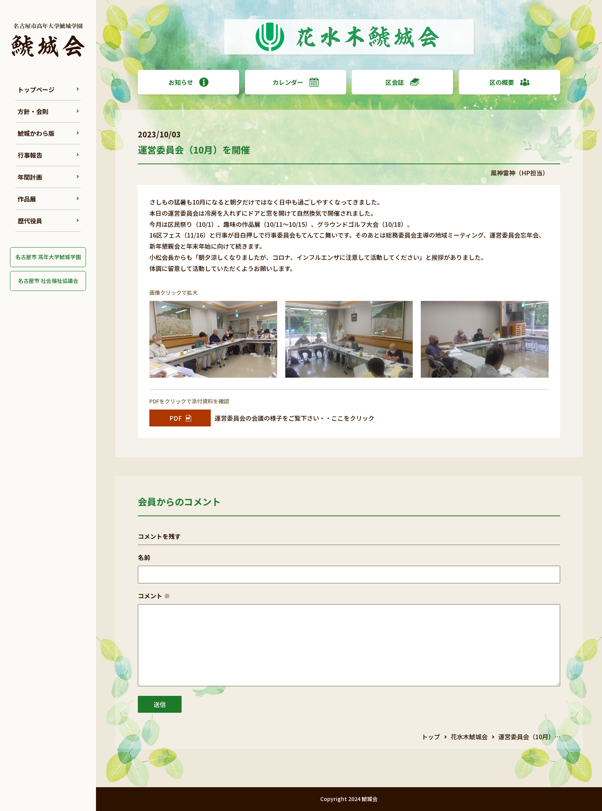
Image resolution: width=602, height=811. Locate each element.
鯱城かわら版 (36, 133)
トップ (431, 736)
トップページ (36, 89)
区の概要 (509, 82)
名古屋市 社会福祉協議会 (48, 280)
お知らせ (188, 82)
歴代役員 (30, 220)
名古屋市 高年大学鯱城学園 (48, 257)
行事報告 (30, 155)
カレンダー (296, 82)
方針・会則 (33, 111)
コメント (154, 595)
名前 (144, 557)
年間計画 (30, 177)
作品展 (27, 198)
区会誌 (402, 82)
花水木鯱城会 (469, 736)
